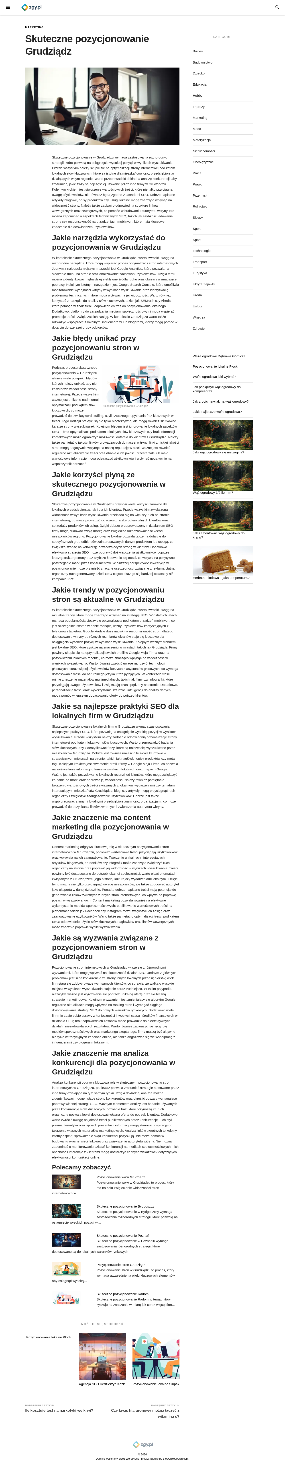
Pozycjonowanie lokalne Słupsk (156, 1384)
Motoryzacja (202, 140)
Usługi (197, 306)
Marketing (34, 27)
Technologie (202, 251)
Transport (200, 262)
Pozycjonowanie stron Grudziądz (121, 1265)
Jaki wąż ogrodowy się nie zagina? (218, 452)
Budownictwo (202, 62)
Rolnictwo (200, 206)
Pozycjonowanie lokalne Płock (48, 1337)
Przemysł (200, 195)
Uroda (197, 295)
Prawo (197, 184)
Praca (197, 173)
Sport (197, 228)
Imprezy (199, 107)
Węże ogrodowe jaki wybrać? (214, 377)
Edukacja (200, 84)
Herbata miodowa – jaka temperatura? (221, 578)
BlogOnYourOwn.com (175, 1458)
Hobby (197, 95)
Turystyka (200, 273)
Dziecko (199, 73)
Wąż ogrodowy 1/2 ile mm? (213, 492)
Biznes (198, 51)
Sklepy (198, 217)
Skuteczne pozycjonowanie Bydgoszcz (125, 1206)
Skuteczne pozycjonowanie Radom (123, 1294)
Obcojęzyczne (203, 162)
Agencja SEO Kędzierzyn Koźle (102, 1384)
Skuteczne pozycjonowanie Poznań (123, 1235)
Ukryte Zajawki (204, 284)
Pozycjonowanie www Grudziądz (121, 1177)
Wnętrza (199, 317)
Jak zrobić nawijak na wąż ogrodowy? (221, 401)
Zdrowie (199, 328)
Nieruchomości (204, 151)
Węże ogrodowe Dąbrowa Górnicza (219, 356)
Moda (197, 129)
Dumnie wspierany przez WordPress (117, 1458)
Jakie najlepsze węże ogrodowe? (217, 412)
